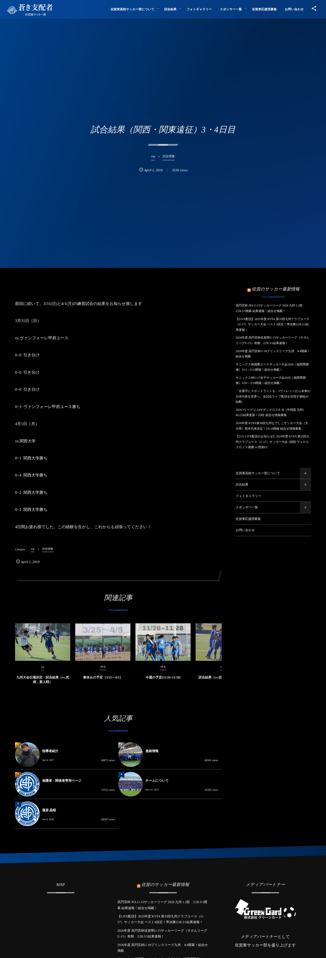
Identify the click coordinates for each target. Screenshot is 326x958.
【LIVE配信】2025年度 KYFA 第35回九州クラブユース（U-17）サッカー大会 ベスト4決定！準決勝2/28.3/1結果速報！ (272, 324)
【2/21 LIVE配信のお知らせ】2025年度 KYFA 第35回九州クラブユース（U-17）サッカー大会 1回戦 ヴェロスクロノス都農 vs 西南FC (272, 442)
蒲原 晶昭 (49, 810)
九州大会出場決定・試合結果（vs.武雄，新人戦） (42, 683)
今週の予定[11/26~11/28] (163, 681)
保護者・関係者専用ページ (61, 780)
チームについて (157, 780)
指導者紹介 (50, 751)
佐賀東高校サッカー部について (258, 473)
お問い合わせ (245, 530)
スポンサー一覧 (247, 507)
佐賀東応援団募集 (248, 519)
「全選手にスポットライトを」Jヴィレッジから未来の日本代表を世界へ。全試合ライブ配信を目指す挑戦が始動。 (273, 396)
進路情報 (151, 751)
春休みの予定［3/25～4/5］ (102, 681)
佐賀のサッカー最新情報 (275, 289)
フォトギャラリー (248, 496)
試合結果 (242, 484)
